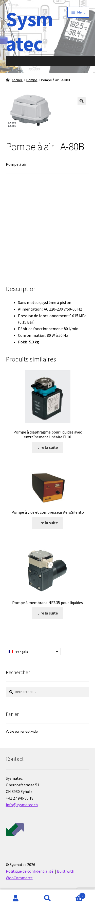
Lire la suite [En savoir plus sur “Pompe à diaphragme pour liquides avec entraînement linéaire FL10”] (47, 447)
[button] (82, 101)
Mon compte (16, 898)
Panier (74, 894)
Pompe (31, 80)
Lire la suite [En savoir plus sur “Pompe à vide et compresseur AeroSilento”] (47, 522)
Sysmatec (29, 31)
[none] (33, 651)
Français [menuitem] (21, 651)
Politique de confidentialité (29, 871)
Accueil (17, 80)
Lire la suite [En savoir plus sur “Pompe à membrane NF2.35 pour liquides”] (47, 613)
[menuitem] (33, 651)
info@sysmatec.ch (22, 804)
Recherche (47, 898)
